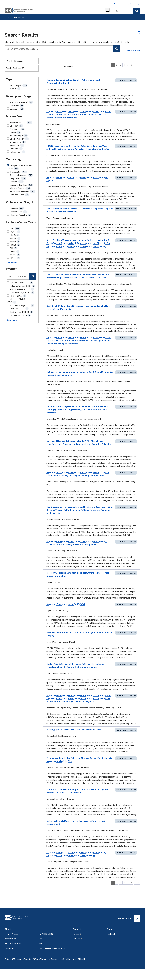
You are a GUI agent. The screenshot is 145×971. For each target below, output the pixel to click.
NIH (41, 945)
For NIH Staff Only (47, 936)
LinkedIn (78, 941)
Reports (65, 12)
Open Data (9, 950)
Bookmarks (118, 4)
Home (7, 19)
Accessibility (10, 941)
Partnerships (39, 12)
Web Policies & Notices (15, 945)
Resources (77, 12)
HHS (41, 941)
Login (138, 4)
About (104, 12)
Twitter (77, 936)
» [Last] (138, 67)
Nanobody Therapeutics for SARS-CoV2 (65, 606)
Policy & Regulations (91, 12)
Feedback (110, 936)
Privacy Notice (11, 936)
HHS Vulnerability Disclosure (52, 950)
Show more (12, 265)
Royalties (54, 12)
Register (129, 4)
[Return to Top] (137, 921)
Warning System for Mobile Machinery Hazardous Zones (73, 732)
